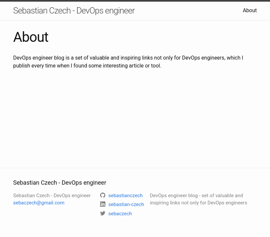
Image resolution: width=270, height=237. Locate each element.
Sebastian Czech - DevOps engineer (74, 10)
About (250, 10)
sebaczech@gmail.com (39, 203)
